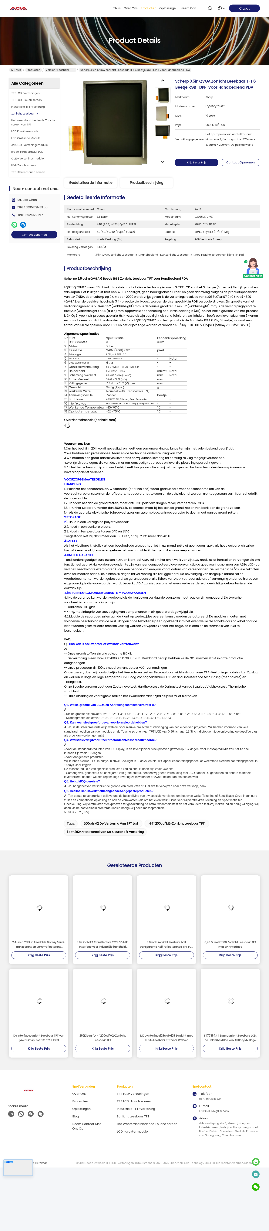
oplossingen (168, 8)
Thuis (117, 8)
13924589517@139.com (33, 207)
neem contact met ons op (189, 8)
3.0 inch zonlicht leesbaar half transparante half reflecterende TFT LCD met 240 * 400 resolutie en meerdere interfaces (166, 944)
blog (75, 1116)
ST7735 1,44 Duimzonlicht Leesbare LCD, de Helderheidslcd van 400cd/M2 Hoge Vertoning (230, 1038)
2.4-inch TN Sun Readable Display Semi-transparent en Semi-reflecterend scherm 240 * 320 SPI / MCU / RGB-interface (38, 944)
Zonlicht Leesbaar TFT (60, 70)
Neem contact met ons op (86, 1126)
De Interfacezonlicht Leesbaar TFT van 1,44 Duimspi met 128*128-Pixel (38, 1038)
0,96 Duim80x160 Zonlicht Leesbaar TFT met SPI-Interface (230, 944)
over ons (131, 8)
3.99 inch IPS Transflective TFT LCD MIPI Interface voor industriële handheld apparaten (102, 944)
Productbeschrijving (146, 182)
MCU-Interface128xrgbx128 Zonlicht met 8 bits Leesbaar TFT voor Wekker (166, 1038)
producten (148, 8)
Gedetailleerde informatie (90, 182)
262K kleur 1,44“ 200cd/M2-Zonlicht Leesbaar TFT (102, 1038)
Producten (33, 70)
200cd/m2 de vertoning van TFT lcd (111, 823)
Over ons (79, 1094)
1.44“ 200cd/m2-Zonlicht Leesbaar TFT (176, 823)
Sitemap (42, 1163)
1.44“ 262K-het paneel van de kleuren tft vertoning (105, 832)
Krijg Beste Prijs (202, 162)
